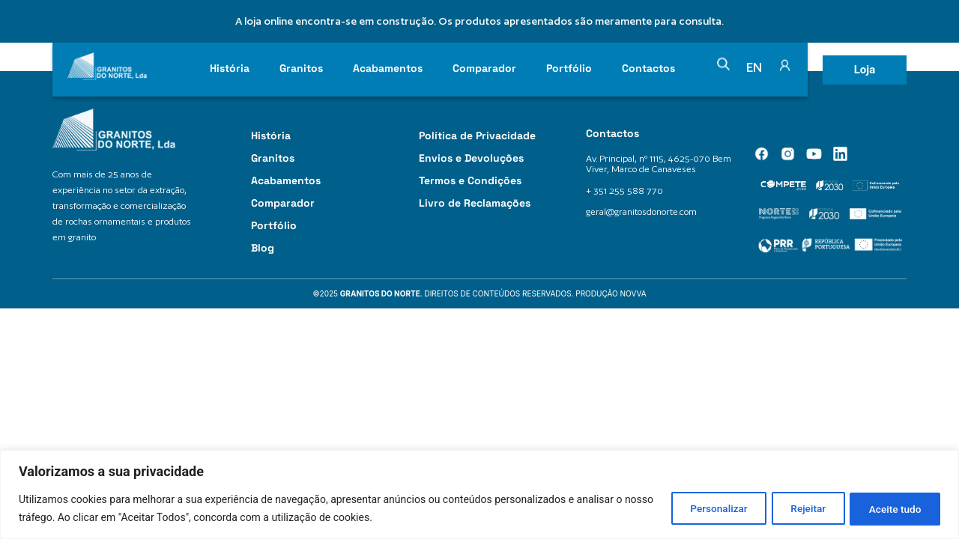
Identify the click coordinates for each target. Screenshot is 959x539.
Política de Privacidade (477, 135)
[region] (479, 494)
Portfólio (569, 68)
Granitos (301, 68)
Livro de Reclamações (474, 203)
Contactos (648, 68)
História (229, 68)
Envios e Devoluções (471, 158)
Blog (262, 248)
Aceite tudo (892, 508)
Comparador (484, 68)
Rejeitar (797, 508)
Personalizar (700, 508)
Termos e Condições (470, 180)
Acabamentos (388, 68)
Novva (633, 293)
